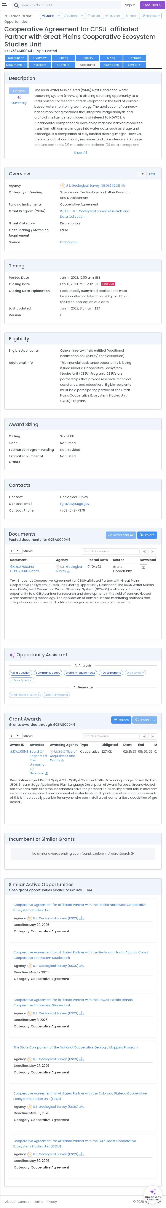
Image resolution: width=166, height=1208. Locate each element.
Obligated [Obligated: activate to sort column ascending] (109, 745)
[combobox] (77, 5)
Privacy (51, 1202)
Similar (135, 65)
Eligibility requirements (80, 673)
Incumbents (111, 65)
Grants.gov (68, 242)
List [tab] (142, 174)
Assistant (40, 65)
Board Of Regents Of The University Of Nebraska (38, 762)
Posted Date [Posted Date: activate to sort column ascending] (98, 560)
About (10, 1202)
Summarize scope (48, 673)
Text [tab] (151, 174)
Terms (38, 1202)
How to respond (111, 673)
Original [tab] (19, 91)
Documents (16, 65)
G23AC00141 (19, 751)
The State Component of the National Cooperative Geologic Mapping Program (75, 1047)
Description (16, 58)
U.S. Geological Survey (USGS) (55, 918)
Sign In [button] (130, 5)
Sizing (111, 58)
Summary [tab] (19, 100)
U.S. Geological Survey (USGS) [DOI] (93, 185)
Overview (40, 58)
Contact (24, 1202)
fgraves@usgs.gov (74, 504)
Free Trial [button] (153, 5)
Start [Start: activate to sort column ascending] (127, 745)
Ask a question (20, 673)
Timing (63, 58)
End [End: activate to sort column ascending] (141, 745)
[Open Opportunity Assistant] (153, 1194)
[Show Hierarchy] (123, 185)
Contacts (134, 58)
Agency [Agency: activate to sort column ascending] (62, 560)
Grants (63, 65)
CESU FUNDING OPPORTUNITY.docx (24, 569)
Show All (80, 152)
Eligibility (87, 58)
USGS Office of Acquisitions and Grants (63, 755)
